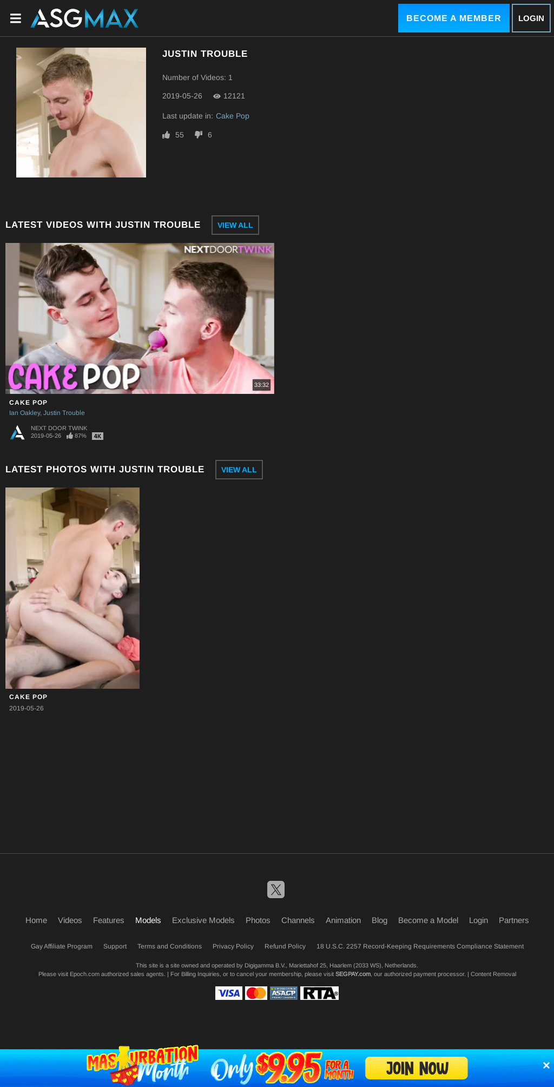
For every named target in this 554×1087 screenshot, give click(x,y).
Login (531, 18)
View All (235, 225)
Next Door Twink (59, 428)
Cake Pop (232, 115)
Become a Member (454, 18)
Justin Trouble (64, 413)
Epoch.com (85, 974)
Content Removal (493, 974)
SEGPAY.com (353, 974)
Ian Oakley (24, 413)
